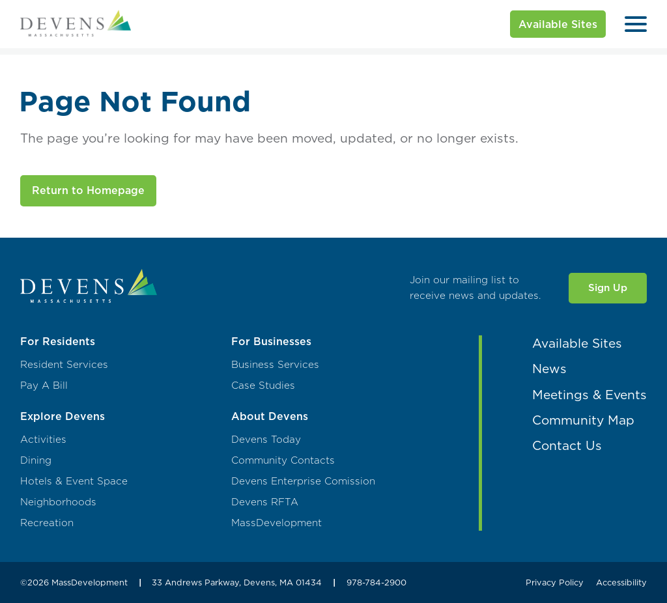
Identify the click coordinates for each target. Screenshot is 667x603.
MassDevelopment (276, 523)
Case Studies (263, 385)
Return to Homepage (88, 190)
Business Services (275, 365)
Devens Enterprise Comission (303, 481)
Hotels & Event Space (74, 481)
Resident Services (64, 365)
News (549, 368)
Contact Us (567, 445)
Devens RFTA (264, 502)
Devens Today (266, 439)
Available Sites (557, 24)
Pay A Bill (44, 385)
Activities (43, 439)
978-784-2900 (376, 582)
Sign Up (607, 287)
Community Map (583, 419)
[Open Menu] (636, 24)
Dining (35, 460)
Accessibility (621, 582)
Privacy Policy (555, 582)
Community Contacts (283, 460)
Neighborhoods (58, 502)
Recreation (47, 523)
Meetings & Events (589, 394)
